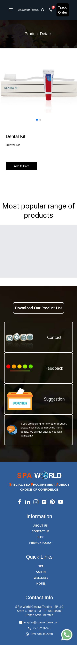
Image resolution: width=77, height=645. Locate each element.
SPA (41, 566)
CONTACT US (40, 531)
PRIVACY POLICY (40, 542)
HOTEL (40, 583)
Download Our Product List (38, 308)
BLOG (40, 537)
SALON (41, 572)
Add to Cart (21, 166)
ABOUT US (40, 525)
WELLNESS (41, 577)
